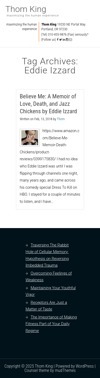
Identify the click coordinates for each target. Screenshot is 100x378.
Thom (61, 119)
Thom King (25, 9)
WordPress (85, 366)
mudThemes (65, 370)
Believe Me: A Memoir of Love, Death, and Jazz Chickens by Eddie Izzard (48, 104)
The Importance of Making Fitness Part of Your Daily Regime (51, 324)
